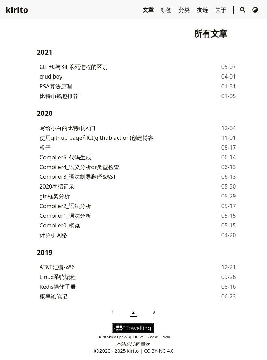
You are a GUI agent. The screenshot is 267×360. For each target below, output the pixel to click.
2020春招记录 (57, 186)
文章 (149, 10)
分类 (185, 10)
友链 (203, 10)
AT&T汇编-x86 (57, 267)
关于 (221, 10)
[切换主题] (255, 9)
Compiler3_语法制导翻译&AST (78, 177)
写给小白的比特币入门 (67, 128)
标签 (167, 10)
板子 (45, 147)
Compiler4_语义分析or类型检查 (79, 167)
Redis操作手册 (58, 286)
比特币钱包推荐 (59, 96)
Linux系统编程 (58, 277)
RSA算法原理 (56, 86)
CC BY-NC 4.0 (158, 350)
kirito (17, 9)
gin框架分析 (55, 196)
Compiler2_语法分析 (65, 206)
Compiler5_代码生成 (65, 157)
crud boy (51, 76)
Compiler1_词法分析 (65, 215)
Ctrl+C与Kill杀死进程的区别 (74, 67)
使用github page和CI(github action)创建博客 (97, 138)
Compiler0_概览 (60, 225)
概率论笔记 (53, 296)
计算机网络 (53, 235)
